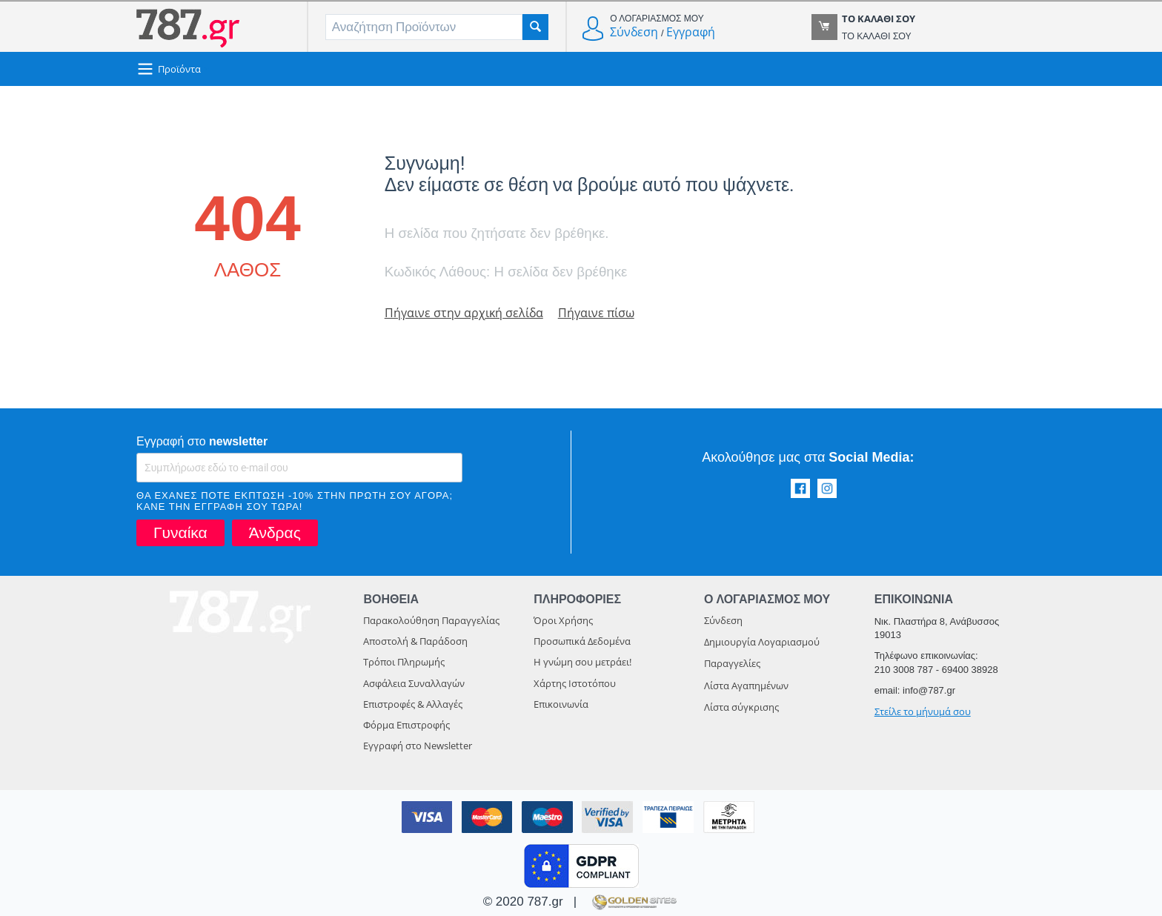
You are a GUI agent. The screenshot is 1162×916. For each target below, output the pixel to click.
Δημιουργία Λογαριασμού (762, 641)
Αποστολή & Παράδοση (415, 641)
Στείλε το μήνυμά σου (922, 711)
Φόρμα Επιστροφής (406, 724)
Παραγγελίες (732, 663)
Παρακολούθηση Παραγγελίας (431, 620)
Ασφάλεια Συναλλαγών (414, 683)
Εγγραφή (690, 32)
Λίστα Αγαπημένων (746, 685)
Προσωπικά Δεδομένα (582, 641)
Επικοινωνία (561, 704)
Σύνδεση (634, 32)
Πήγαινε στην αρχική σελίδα (466, 312)
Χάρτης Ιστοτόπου (575, 683)
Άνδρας (275, 532)
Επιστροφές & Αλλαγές (412, 704)
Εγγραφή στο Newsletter (417, 745)
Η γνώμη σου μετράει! (582, 661)
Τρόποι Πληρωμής (404, 661)
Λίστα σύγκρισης (741, 707)
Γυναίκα (180, 532)
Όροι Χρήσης (563, 620)
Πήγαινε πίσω (602, 312)
